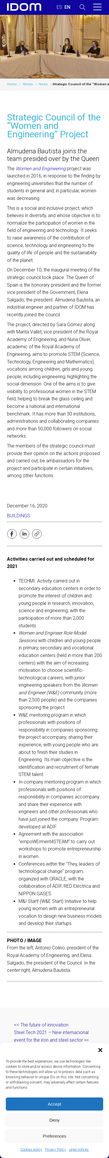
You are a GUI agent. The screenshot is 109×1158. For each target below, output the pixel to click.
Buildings (18, 515)
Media (28, 84)
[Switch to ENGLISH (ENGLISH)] (67, 7)
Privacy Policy (55, 1150)
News (43, 84)
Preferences (54, 1136)
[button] (100, 1050)
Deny (54, 1120)
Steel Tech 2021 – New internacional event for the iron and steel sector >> (51, 1036)
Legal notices (79, 1150)
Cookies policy (31, 1150)
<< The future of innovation (41, 1025)
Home (12, 84)
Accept (54, 1104)
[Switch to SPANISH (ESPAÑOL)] (59, 7)
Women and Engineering (41, 168)
